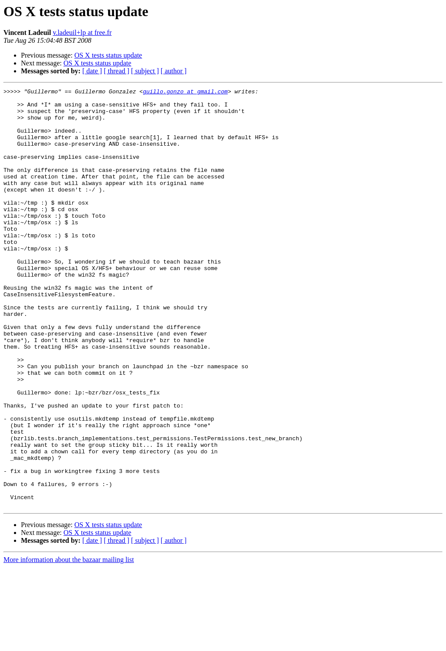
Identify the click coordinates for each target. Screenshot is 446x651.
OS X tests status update (108, 55)
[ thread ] (116, 71)
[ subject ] (145, 71)
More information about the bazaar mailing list (68, 643)
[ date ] (92, 71)
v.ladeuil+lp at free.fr (82, 32)
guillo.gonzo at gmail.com (185, 92)
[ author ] (174, 71)
